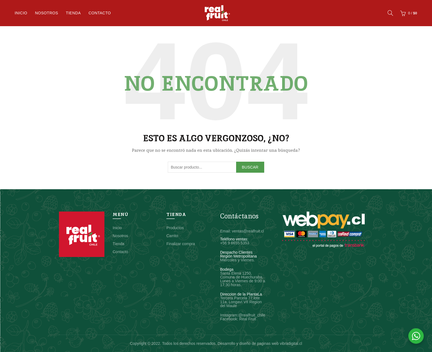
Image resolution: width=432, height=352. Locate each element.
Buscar (250, 167)
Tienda (73, 13)
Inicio (21, 13)
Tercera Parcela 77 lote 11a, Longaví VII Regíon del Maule (241, 302)
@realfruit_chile (251, 315)
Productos (175, 228)
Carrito (172, 236)
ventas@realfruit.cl (248, 231)
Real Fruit (247, 319)
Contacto (99, 13)
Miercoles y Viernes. (237, 260)
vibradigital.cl (291, 343)
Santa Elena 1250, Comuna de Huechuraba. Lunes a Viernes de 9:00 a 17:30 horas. (242, 279)
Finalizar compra (180, 244)
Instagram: (229, 315)
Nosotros (46, 13)
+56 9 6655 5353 (234, 243)
